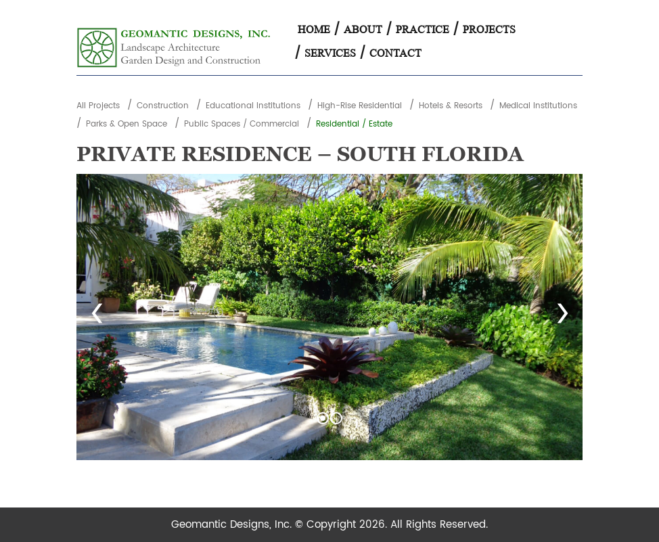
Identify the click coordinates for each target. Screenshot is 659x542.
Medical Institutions (538, 105)
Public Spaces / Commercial (241, 124)
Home (314, 29)
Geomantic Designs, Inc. (233, 524)
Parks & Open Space (126, 124)
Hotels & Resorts (450, 105)
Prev (96, 317)
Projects (489, 29)
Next (562, 317)
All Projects (98, 105)
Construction (163, 105)
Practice (422, 29)
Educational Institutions (253, 105)
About (363, 29)
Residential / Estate (354, 124)
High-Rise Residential (359, 105)
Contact (395, 53)
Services (330, 53)
